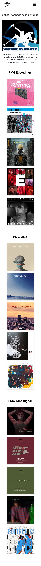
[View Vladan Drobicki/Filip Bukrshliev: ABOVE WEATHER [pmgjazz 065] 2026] (20, 286)
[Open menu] (34, 4)
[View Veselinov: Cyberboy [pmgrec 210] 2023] (20, 152)
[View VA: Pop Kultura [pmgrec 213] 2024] (20, 92)
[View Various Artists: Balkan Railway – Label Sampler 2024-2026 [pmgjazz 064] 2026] (20, 316)
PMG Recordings (20, 72)
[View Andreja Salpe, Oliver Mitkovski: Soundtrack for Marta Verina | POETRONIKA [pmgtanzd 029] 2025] (20, 421)
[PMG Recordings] (7, 4)
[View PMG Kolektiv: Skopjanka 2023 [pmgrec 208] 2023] (20, 211)
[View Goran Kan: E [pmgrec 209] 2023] (20, 181)
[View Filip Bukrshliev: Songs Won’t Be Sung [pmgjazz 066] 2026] (20, 257)
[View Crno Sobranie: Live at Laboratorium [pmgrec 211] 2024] (20, 122)
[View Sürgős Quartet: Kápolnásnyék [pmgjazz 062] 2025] (20, 375)
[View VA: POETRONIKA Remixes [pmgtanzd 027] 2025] (20, 480)
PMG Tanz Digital (20, 401)
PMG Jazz (20, 237)
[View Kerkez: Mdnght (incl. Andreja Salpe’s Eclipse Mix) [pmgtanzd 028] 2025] (20, 450)
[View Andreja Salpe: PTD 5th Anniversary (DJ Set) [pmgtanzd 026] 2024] (20, 510)
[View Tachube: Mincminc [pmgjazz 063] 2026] (20, 346)
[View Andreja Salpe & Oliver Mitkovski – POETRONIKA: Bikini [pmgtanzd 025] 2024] (20, 540)
